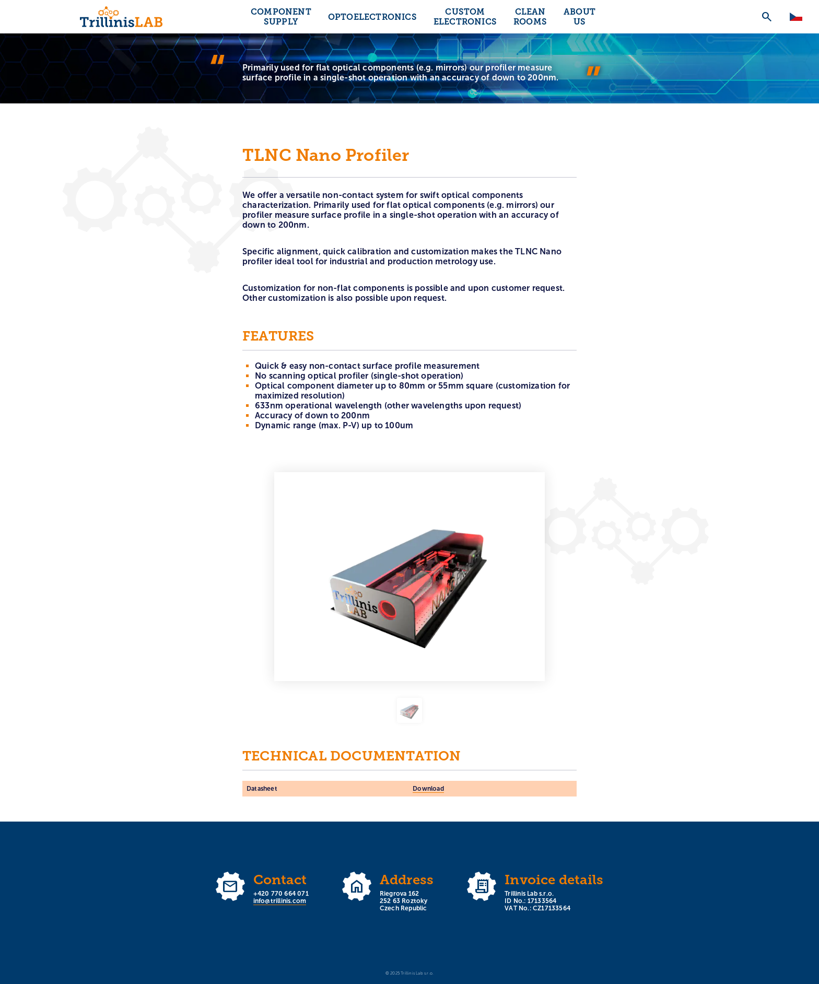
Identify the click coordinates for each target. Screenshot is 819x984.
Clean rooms (530, 17)
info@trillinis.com (280, 901)
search (766, 16)
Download (428, 788)
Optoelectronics (372, 17)
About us (579, 17)
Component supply (281, 17)
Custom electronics (465, 17)
